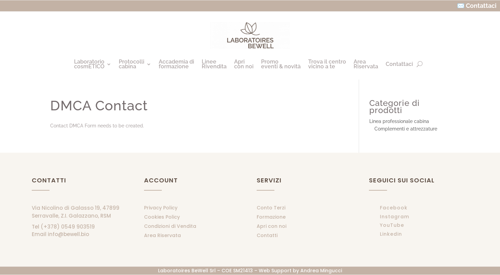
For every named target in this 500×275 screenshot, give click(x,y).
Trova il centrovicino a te (327, 64)
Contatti (267, 235)
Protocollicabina (131, 64)
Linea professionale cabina (399, 121)
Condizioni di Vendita (170, 226)
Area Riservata (162, 235)
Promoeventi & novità (281, 64)
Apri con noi (271, 226)
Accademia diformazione (176, 64)
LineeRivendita (214, 64)
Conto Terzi (271, 207)
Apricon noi (244, 64)
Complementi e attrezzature (405, 129)
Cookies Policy (162, 217)
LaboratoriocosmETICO (89, 64)
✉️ (461, 5)
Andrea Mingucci (321, 270)
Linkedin (391, 234)
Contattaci (399, 64)
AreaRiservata (366, 64)
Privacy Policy (160, 207)
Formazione (271, 217)
